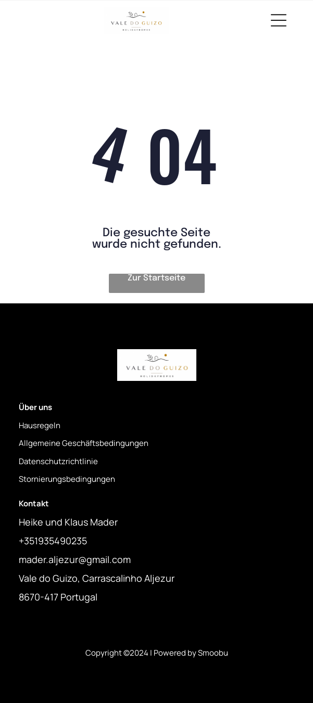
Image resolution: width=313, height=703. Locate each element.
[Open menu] (278, 20)
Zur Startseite (156, 278)
